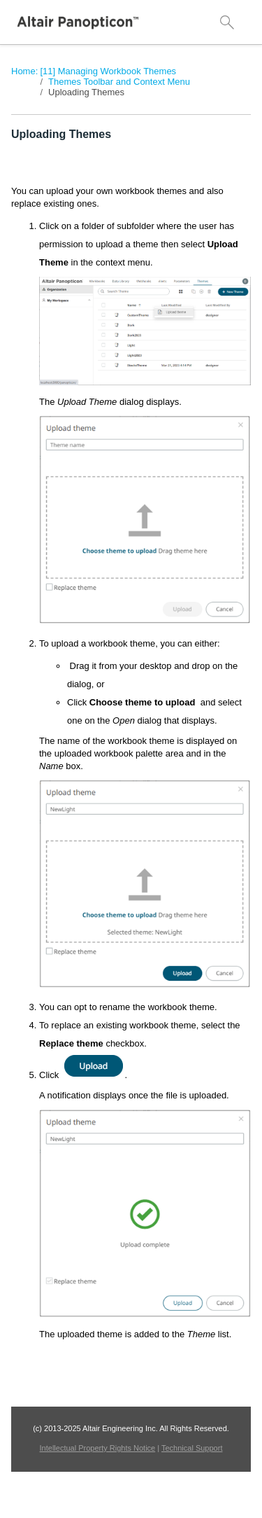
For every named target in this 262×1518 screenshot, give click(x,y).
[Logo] (78, 22)
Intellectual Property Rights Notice (98, 1448)
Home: (24, 71)
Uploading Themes (86, 92)
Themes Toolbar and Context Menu (119, 81)
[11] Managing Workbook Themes (108, 71)
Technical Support (191, 1448)
